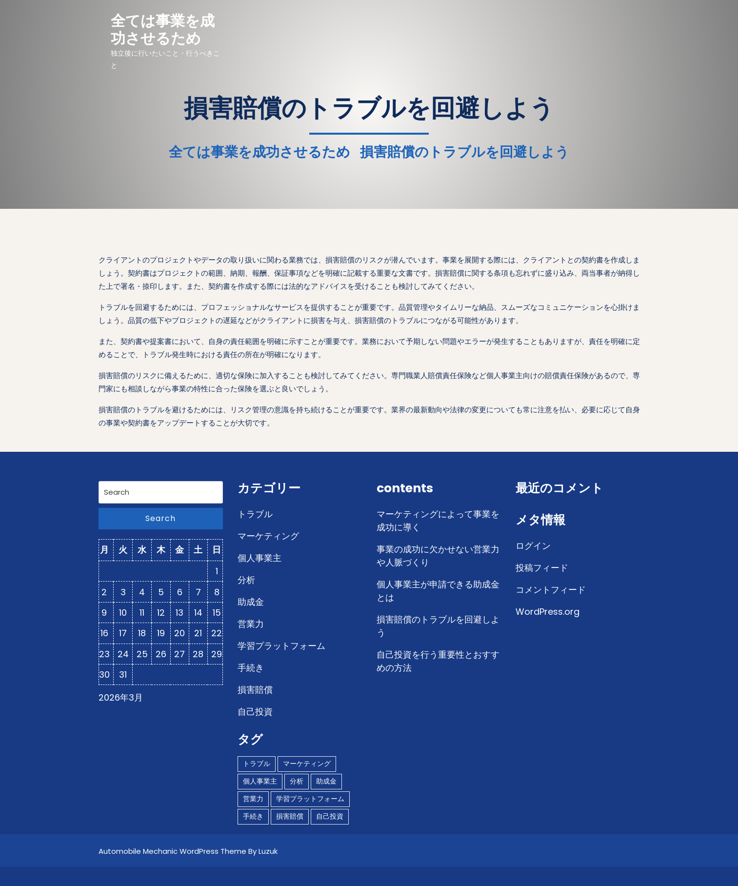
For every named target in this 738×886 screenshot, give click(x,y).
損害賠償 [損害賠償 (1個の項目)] (289, 816)
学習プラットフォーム (281, 646)
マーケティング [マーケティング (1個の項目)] (307, 763)
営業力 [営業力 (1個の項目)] (253, 799)
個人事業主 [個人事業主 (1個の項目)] (260, 781)
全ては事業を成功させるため (163, 30)
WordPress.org (547, 611)
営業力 (251, 624)
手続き (251, 668)
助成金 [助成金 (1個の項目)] (326, 781)
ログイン (533, 546)
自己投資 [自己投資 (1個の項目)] (329, 816)
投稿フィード (542, 568)
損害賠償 (255, 690)
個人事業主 (259, 558)
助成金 (251, 602)
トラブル (255, 514)
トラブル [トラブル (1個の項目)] (256, 763)
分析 (246, 580)
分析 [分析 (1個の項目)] (296, 781)
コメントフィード (551, 590)
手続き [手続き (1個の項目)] (253, 816)
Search (160, 518)
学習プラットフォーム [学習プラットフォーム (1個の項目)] (310, 799)
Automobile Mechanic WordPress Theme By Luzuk (188, 851)
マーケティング (268, 536)
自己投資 (255, 711)
